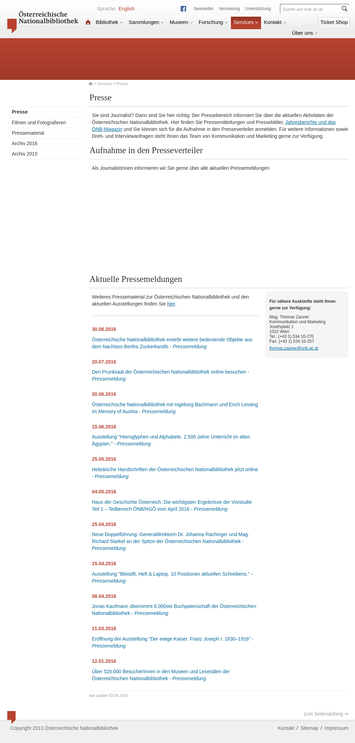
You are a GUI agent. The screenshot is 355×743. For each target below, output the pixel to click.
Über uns (305, 33)
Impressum (336, 728)
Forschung (213, 22)
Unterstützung (258, 8)
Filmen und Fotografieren (39, 122)
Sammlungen (146, 22)
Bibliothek (109, 22)
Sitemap (309, 728)
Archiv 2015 (24, 154)
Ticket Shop (334, 22)
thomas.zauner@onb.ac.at (293, 348)
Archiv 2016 (24, 143)
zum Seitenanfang (326, 714)
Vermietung (229, 8)
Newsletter (204, 8)
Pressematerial (28, 133)
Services (246, 22)
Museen (181, 22)
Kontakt (275, 22)
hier (171, 304)
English (127, 8)
